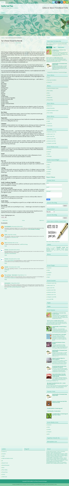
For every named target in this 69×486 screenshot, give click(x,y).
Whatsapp (49, 156)
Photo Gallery (50, 90)
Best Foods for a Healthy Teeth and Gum (54, 57)
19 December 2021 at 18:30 (14, 267)
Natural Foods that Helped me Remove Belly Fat (58, 359)
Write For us (49, 105)
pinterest (49, 151)
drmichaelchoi (7, 283)
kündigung (7, 269)
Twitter (48, 154)
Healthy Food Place (7, 6)
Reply (6, 230)
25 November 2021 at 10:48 (14, 258)
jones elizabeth (8, 226)
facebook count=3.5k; (51, 131)
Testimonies (49, 97)
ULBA (6, 234)
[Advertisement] (34, 25)
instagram (49, 169)
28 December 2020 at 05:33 (16, 226)
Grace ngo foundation (51, 80)
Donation (53, 247)
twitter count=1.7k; (51, 134)
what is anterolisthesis (9, 260)
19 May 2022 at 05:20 (15, 283)
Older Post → (42, 220)
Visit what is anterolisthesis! (10, 253)
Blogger (65, 72)
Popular (49, 47)
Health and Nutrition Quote (7, 458)
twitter (48, 164)
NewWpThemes (19, 484)
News (48, 93)
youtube (49, 171)
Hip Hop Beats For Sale (52, 484)
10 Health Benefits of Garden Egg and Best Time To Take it (60, 414)
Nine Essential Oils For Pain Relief (59, 334)
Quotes (48, 95)
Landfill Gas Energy (24, 244)
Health (48, 121)
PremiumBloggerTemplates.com (41, 484)
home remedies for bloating (34, 229)
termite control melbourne (10, 277)
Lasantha (32, 484)
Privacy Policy (50, 99)
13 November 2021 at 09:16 (14, 249)
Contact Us (49, 82)
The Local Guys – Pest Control (11, 275)
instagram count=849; (51, 143)
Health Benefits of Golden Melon (54, 411)
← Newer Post (4, 220)
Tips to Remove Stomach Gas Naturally (11, 40)
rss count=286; (50, 299)
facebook (49, 149)
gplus (48, 434)
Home (2, 2)
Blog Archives (61, 47)
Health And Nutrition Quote (52, 88)
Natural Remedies (51, 108)
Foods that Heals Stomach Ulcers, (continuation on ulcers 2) (59, 367)
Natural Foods (50, 118)
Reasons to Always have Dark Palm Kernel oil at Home (59, 402)
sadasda (6, 267)
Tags (54, 47)
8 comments (18, 42)
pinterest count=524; (51, 141)
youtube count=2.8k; (51, 138)
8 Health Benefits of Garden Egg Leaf (54, 408)
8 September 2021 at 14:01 (12, 242)
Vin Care (6, 249)
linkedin (48, 173)
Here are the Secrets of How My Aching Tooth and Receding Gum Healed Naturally (59, 375)
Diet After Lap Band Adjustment (14, 287)
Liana (6, 242)
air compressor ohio (14, 237)
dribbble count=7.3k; (51, 294)
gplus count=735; (50, 136)
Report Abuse (50, 177)
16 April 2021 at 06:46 (11, 234)
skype (48, 166)
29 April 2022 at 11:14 (21, 275)
